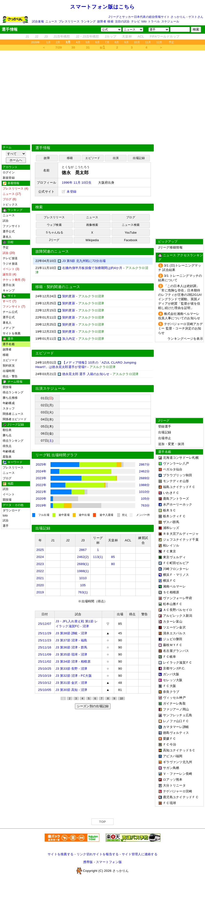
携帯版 (88, 862)
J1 (27, 36)
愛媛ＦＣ (169, 738)
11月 (148, 42)
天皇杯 (127, 36)
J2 (36, 36)
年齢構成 (9, 403)
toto (144, 21)
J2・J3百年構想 (87, 36)
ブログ (7, 478)
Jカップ (110, 36)
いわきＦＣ (171, 493)
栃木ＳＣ (169, 510)
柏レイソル (171, 545)
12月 (159, 42)
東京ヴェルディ (174, 557)
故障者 (101, 21)
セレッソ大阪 (173, 680)
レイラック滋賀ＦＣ (177, 662)
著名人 (7, 237)
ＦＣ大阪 (169, 686)
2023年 (41, 478)
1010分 (144, 492)
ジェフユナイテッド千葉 (181, 539)
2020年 (41, 498)
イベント (9, 494)
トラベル (154, 21)
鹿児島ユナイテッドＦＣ (181, 797)
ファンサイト (11, 226)
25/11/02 (44, 661)
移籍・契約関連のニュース (57, 287)
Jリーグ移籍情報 (170, 247)
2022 (40, 571)
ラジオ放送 (10, 263)
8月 (117, 42)
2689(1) (83, 564)
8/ (102, 47)
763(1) (83, 592)
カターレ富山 (173, 621)
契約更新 (68, 296)
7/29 (58, 47)
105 (83, 585)
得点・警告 (10, 376)
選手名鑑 (9, 344)
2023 (40, 564)
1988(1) (83, 571)
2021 (40, 578)
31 (88, 47)
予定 (171, 42)
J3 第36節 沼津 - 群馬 (71, 647)
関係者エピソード (15, 419)
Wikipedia (92, 240)
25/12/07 (44, 624)
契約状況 (9, 365)
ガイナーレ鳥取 (174, 703)
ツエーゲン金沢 (174, 627)
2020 (40, 585)
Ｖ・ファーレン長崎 (177, 774)
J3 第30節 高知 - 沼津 (71, 690)
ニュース (51, 21)
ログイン (9, 172)
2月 (58, 42)
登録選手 (164, 426)
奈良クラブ (171, 692)
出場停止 (164, 438)
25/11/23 (44, 640)
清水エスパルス (174, 633)
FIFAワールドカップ (164, 36)
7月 (107, 42)
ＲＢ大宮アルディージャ (181, 534)
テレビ (135, 21)
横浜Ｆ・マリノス (176, 575)
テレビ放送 (10, 258)
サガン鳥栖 (171, 768)
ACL (141, 36)
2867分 (144, 464)
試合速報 (38, 21)
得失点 (7, 446)
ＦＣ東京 (169, 551)
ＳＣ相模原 (171, 592)
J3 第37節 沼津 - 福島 (71, 640)
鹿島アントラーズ (176, 498)
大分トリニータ (174, 785)
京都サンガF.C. (174, 668)
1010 (83, 578)
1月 (48, 42)
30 (73, 47)
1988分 (144, 485)
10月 (137, 42)
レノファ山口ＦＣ (176, 721)
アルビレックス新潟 (177, 615)
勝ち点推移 (10, 397)
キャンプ (9, 290)
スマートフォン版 (109, 862)
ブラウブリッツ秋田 (177, 475)
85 (113, 557)
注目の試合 (122, 21)
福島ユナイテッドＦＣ (179, 487)
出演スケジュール (50, 388)
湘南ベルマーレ (174, 586)
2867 (83, 550)
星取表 (7, 456)
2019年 (41, 505)
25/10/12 (44, 683)
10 (121, 698)
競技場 (7, 387)
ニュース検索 (131, 225)
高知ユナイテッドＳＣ (179, 750)
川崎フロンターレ (176, 569)
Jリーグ (54, 240)
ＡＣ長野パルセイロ (177, 610)
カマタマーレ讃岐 (176, 727)
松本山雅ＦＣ (173, 604)
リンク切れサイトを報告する (98, 854)
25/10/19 (44, 675)
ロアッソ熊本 (173, 779)
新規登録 (9, 177)
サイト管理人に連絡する (139, 854)
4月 (78, 42)
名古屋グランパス (176, 651)
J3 (46, 36)
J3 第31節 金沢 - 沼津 (71, 683)
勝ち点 (7, 435)
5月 (88, 42)
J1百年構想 (61, 36)
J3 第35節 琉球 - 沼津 (71, 654)
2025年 (41, 464)
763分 (145, 505)
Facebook (130, 240)
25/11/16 (44, 647)
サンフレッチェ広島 (177, 715)
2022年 (41, 485)
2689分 (144, 478)
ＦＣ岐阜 (169, 656)
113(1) (98, 557)
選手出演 (9, 285)
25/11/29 (44, 633)
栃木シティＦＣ (174, 516)
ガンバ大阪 (171, 674)
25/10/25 (44, 668)
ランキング (88, 21)
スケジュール (170, 21)
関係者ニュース (13, 414)
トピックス (10, 204)
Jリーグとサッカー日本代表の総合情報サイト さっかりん (147, 17)
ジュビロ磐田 (173, 639)
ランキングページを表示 (185, 338)
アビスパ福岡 (173, 756)
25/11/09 (44, 654)
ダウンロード (11, 510)
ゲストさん (195, 17)
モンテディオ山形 (176, 481)
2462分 (144, 471)
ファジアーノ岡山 (176, 709)
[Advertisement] (102, 97)
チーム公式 (10, 312)
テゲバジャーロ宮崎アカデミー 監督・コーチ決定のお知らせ (180, 328)
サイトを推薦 (11, 333)
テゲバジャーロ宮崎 (177, 791)
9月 (126, 42)
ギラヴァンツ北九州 (177, 762)
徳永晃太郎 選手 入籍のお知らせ (86, 374)
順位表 (7, 430)
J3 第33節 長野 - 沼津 (71, 668)
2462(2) (83, 557)
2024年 (41, 471)
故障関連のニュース (52, 251)
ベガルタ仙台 (173, 469)
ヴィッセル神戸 (174, 697)
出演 (116, 158)
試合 (6, 220)
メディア (9, 328)
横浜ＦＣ (169, 580)
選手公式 (9, 231)
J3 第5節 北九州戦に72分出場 (84, 261)
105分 (145, 498)
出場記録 (139, 158)
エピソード (10, 360)
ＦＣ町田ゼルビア (176, 563)
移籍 (110, 21)
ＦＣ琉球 (169, 803)
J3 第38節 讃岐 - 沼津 (71, 633)
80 (113, 564)
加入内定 (68, 338)
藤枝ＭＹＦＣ (173, 645)
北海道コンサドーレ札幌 (181, 457)
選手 (6, 525)
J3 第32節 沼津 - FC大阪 (74, 675)
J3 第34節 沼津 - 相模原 (73, 661)
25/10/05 (44, 690)
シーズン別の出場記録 (93, 706)
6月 (97, 42)
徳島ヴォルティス (176, 733)
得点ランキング (13, 392)
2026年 (35, 42)
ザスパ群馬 (171, 522)
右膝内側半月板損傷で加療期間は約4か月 (92, 268)
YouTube (131, 232)
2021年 (41, 492)
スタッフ (9, 408)
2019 (40, 592)
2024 (40, 557)
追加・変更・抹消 (171, 444)
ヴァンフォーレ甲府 (177, 598)
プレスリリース (69, 21)
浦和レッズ (171, 528)
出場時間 (9, 371)
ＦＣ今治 (169, 744)
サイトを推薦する (60, 854)
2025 (40, 550)
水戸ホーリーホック (177, 504)
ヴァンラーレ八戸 (176, 463)
